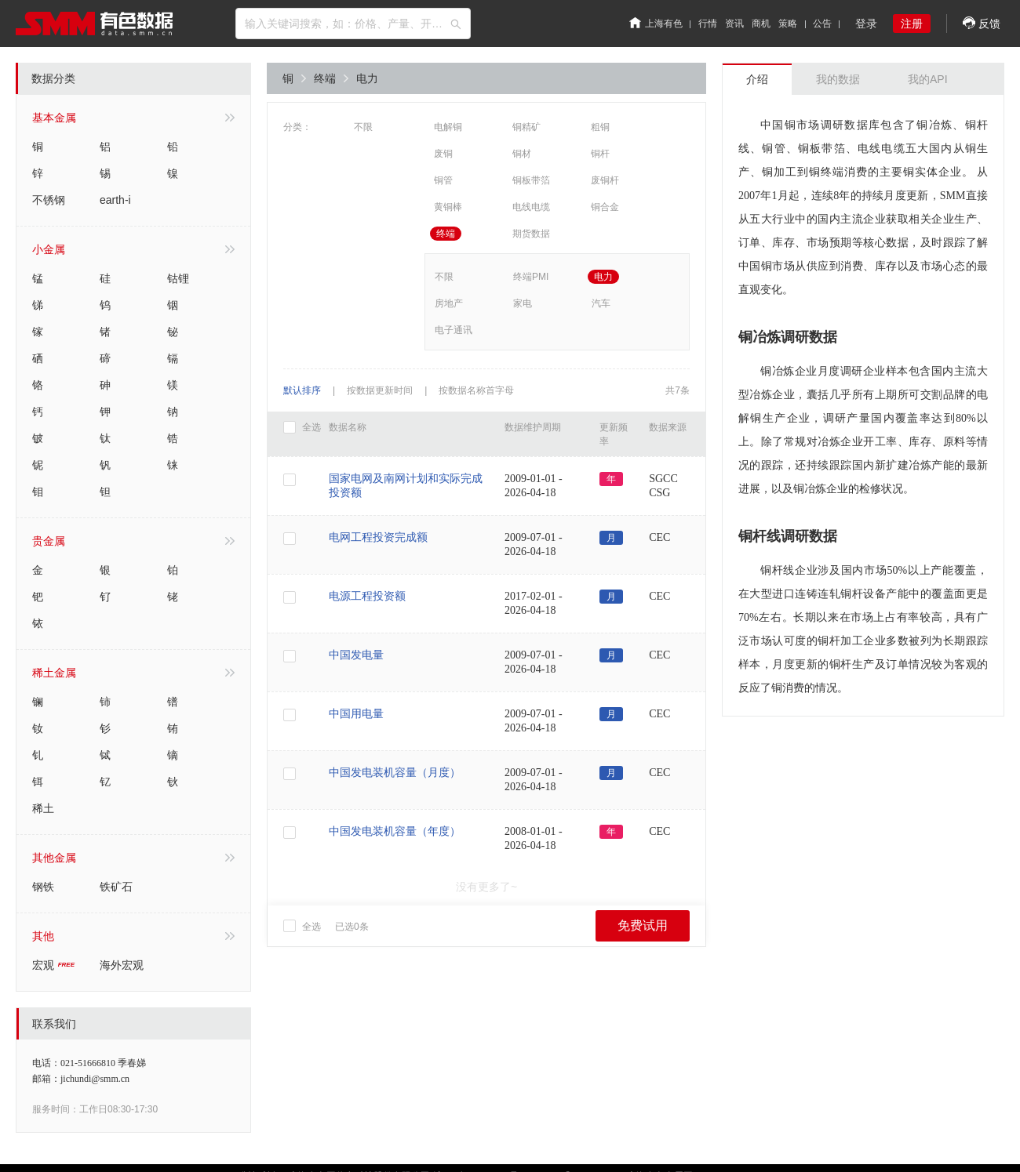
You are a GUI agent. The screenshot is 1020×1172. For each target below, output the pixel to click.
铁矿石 (116, 886)
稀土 (43, 808)
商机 (761, 23)
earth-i (115, 200)
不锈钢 (48, 200)
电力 (367, 78)
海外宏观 (122, 965)
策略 (787, 23)
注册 (912, 23)
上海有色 (656, 23)
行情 (707, 23)
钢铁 (43, 886)
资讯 (734, 23)
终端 (331, 78)
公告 (822, 23)
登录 (866, 23)
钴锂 (178, 278)
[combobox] (353, 23)
